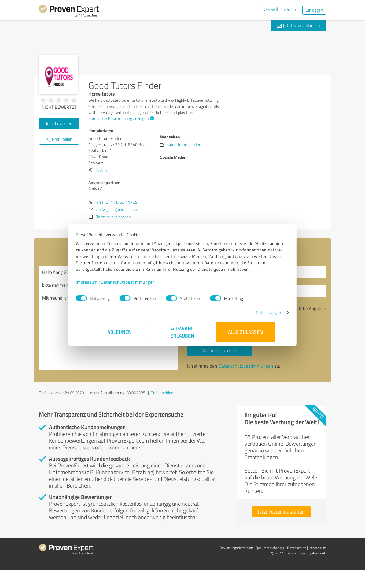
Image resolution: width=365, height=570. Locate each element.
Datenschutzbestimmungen (142, 285)
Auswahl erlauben (182, 335)
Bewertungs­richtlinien (236, 547)
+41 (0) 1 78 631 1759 (117, 202)
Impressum (101, 285)
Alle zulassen (245, 334)
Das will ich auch (279, 9)
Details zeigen (254, 316)
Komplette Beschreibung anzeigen (120, 118)
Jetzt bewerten (59, 123)
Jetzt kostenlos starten (281, 511)
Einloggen (314, 10)
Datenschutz (296, 547)
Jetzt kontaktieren (298, 25)
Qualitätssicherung (270, 547)
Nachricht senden (219, 350)
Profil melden (162, 392)
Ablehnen (120, 334)
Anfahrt (103, 170)
